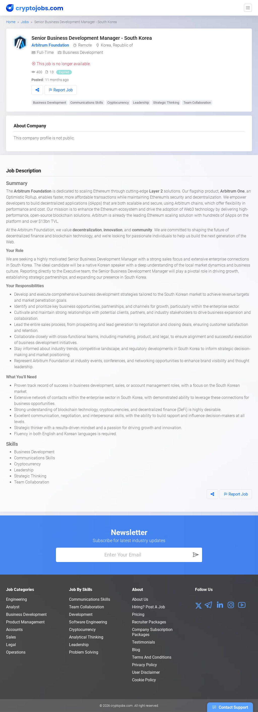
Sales (11, 637)
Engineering (16, 599)
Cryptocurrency (118, 102)
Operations (15, 652)
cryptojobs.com (122, 705)
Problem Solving (83, 652)
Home (10, 22)
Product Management (25, 622)
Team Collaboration (197, 102)
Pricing (138, 614)
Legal (11, 644)
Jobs (25, 22)
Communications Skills (86, 102)
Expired (64, 72)
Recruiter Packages (149, 622)
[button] (37, 90)
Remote (85, 45)
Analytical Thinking (86, 637)
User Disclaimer (146, 672)
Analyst (12, 607)
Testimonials (143, 642)
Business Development (83, 52)
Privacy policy (144, 664)
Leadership (141, 102)
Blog (136, 649)
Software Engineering (88, 622)
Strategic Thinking (166, 102)
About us (140, 599)
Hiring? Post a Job (148, 607)
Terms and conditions (151, 657)
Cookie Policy (144, 680)
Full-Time (45, 52)
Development (80, 614)
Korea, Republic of (117, 45)
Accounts (14, 629)
